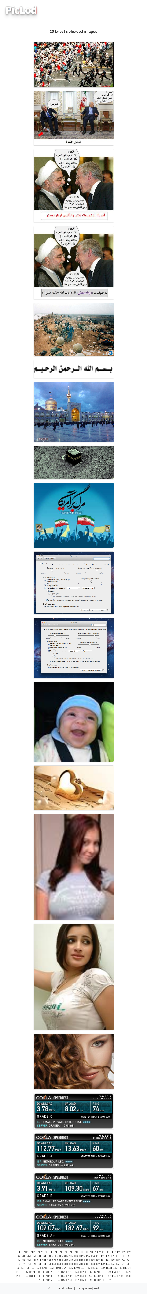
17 (84, 1251)
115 (19, 1272)
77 (38, 1263)
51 (23, 1259)
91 (108, 1263)
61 (73, 1259)
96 (18, 1267)
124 (77, 1272)
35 (58, 1255)
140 (64, 1276)
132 (128, 1272)
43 (98, 1255)
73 (19, 1263)
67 (103, 1259)
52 (28, 1259)
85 (78, 1263)
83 (68, 1263)
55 (43, 1259)
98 (28, 1267)
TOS (77, 1288)
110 (102, 1267)
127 (96, 1272)
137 (45, 1276)
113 (122, 1267)
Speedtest (87, 1288)
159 (89, 1280)
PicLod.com (68, 1288)
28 (23, 1255)
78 (43, 1263)
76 (33, 1263)
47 (118, 1255)
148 (115, 1276)
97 (23, 1267)
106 (77, 1267)
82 (63, 1263)
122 (64, 1272)
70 (118, 1259)
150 (128, 1276)
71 (123, 1259)
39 (78, 1255)
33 (48, 1255)
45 (108, 1255)
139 (57, 1276)
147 (109, 1276)
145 (96, 1276)
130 (115, 1272)
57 (53, 1259)
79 (48, 1263)
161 (102, 1280)
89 (98, 1263)
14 (69, 1251)
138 (51, 1276)
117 (32, 1272)
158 (83, 1280)
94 (123, 1263)
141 (70, 1276)
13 (64, 1251)
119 (45, 1272)
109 (96, 1267)
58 (58, 1259)
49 (128, 1255)
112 (115, 1267)
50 (19, 1259)
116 (25, 1272)
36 (63, 1255)
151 (38, 1280)
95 (128, 1263)
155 (64, 1280)
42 (93, 1255)
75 (28, 1263)
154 (57, 1280)
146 (102, 1276)
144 (89, 1276)
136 (38, 1276)
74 (23, 1263)
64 (88, 1259)
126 (89, 1272)
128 (102, 1272)
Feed (96, 1288)
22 (109, 1251)
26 (129, 1251)
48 (123, 1255)
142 (77, 1276)
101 (45, 1267)
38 (73, 1255)
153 (51, 1280)
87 (88, 1263)
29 (28, 1255)
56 (48, 1259)
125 (83, 1272)
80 (53, 1263)
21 (104, 1251)
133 (19, 1276)
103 (58, 1267)
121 (57, 1272)
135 (32, 1276)
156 (70, 1280)
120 (51, 1272)
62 (78, 1259)
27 (19, 1255)
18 (89, 1251)
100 (39, 1267)
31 (38, 1255)
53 (33, 1259)
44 (103, 1255)
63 (83, 1259)
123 (70, 1272)
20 (99, 1251)
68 (108, 1259)
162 (109, 1280)
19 (94, 1251)
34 (53, 1255)
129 (109, 1272)
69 (113, 1259)
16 (79, 1251)
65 (93, 1259)
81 (58, 1263)
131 (121, 1272)
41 (88, 1255)
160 (96, 1280)
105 (71, 1267)
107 (83, 1267)
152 (45, 1280)
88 (93, 1263)
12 (59, 1251)
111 (109, 1267)
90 (103, 1263)
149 (121, 1276)
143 (83, 1276)
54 (38, 1259)
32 (43, 1255)
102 (51, 1267)
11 (54, 1251)
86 (83, 1263)
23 (114, 1251)
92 (113, 1263)
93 (118, 1263)
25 (124, 1251)
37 (68, 1255)
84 (73, 1263)
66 (98, 1259)
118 (38, 1272)
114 (128, 1267)
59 (63, 1259)
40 (83, 1255)
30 (33, 1255)
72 (128, 1259)
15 (74, 1251)
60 (68, 1259)
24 (119, 1251)
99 (33, 1267)
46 (113, 1255)
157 (77, 1280)
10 (49, 1251)
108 (90, 1267)
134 (25, 1276)
